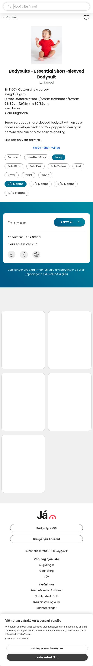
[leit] (46, 6)
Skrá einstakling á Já (46, 602)
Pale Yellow (58, 166)
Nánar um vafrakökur (16, 638)
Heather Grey (36, 157)
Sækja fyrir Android (46, 539)
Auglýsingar (46, 565)
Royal (11, 175)
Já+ (46, 576)
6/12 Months (66, 184)
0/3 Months (15, 184)
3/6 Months (40, 184)
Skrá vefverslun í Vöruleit (46, 590)
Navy (58, 157)
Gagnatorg (46, 571)
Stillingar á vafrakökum (47, 648)
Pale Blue (14, 166)
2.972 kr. (66, 222)
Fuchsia (13, 157)
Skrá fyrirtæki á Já (46, 596)
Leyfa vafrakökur (47, 657)
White (45, 175)
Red (78, 166)
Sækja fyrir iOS (46, 528)
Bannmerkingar (46, 608)
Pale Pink (35, 166)
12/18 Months (16, 193)
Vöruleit (11, 17)
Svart (28, 175)
